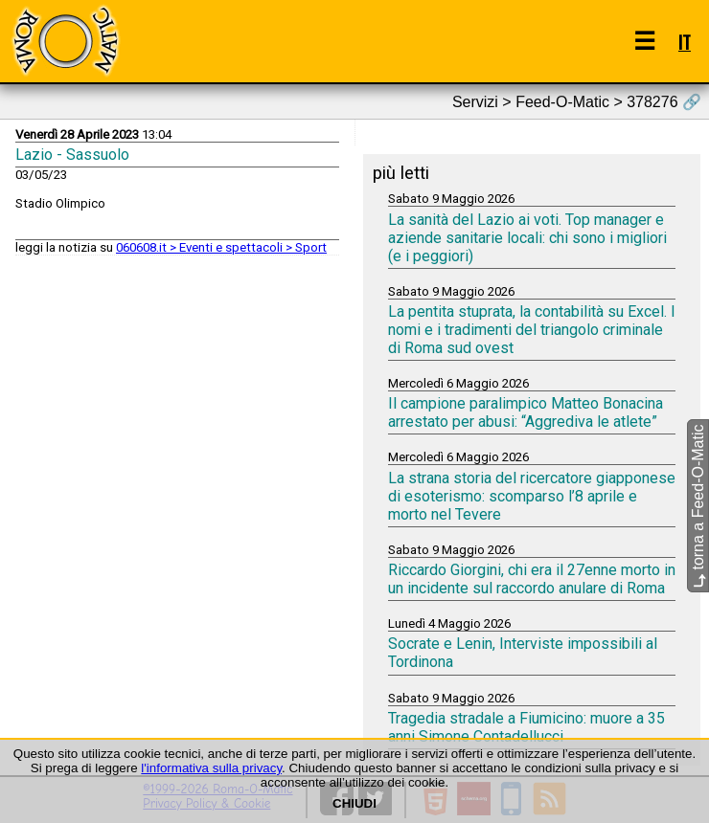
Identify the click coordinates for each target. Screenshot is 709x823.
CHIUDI (354, 803)
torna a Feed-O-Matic (698, 507)
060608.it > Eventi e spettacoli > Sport (221, 247)
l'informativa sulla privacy (211, 768)
